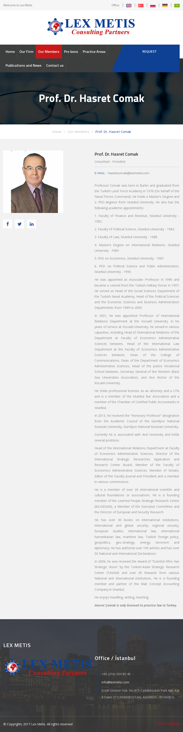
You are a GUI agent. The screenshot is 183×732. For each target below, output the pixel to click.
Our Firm (26, 51)
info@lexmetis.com (115, 682)
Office (115, 5)
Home (10, 51)
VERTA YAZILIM (168, 724)
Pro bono (71, 51)
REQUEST (149, 51)
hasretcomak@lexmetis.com (128, 173)
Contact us (55, 65)
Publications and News (24, 65)
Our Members (48, 51)
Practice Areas (94, 51)
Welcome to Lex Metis (17, 5)
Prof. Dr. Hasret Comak (113, 131)
